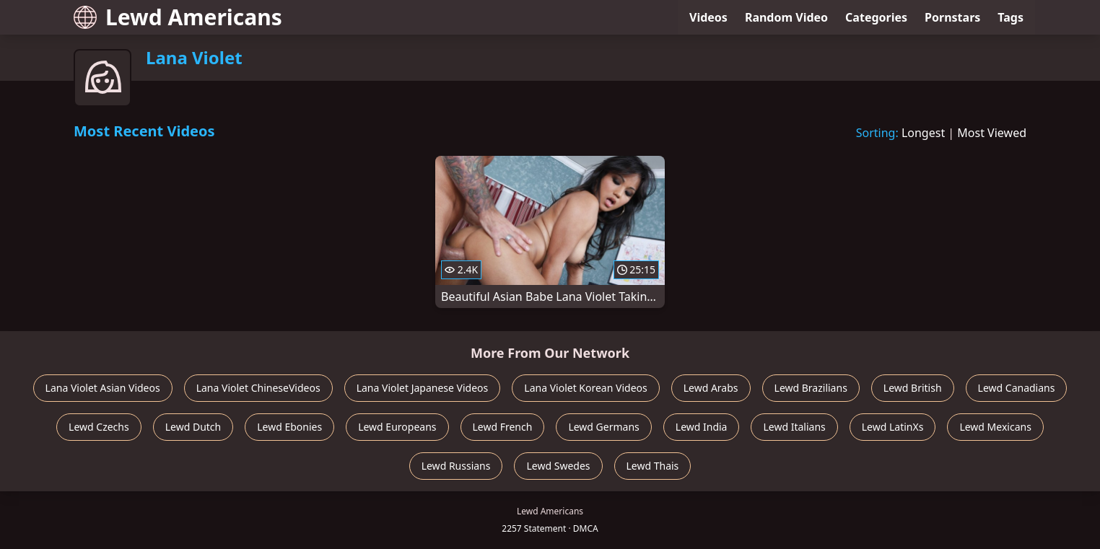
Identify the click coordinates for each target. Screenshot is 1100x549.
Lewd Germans (603, 427)
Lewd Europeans (397, 427)
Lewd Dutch (193, 427)
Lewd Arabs (711, 388)
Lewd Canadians (1016, 388)
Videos (708, 17)
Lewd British (912, 388)
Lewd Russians (456, 466)
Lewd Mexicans (995, 427)
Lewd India (702, 427)
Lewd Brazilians (810, 388)
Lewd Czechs (99, 427)
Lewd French (503, 427)
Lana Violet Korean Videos (585, 388)
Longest (923, 133)
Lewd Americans (178, 17)
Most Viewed (991, 133)
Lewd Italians (794, 427)
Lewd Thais (653, 466)
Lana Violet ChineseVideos (258, 388)
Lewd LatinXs (893, 427)
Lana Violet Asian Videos (102, 388)
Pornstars (952, 17)
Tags (1010, 17)
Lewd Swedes (558, 466)
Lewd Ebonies (289, 427)
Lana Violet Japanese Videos (423, 388)
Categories (876, 17)
